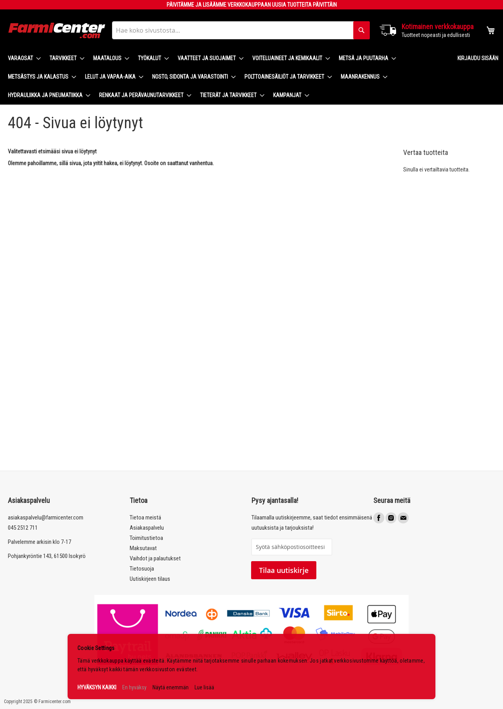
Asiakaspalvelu (147, 527)
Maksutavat (143, 548)
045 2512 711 (23, 527)
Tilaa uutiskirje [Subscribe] (283, 570)
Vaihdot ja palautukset (155, 558)
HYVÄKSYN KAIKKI (96, 687)
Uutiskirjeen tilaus (150, 578)
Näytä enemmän (170, 687)
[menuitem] (22, 58)
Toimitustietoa (146, 537)
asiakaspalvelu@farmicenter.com (45, 517)
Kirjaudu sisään (477, 58)
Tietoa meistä (145, 517)
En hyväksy (134, 687)
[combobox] (241, 30)
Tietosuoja (142, 568)
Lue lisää (204, 687)
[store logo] (57, 30)
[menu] (226, 77)
